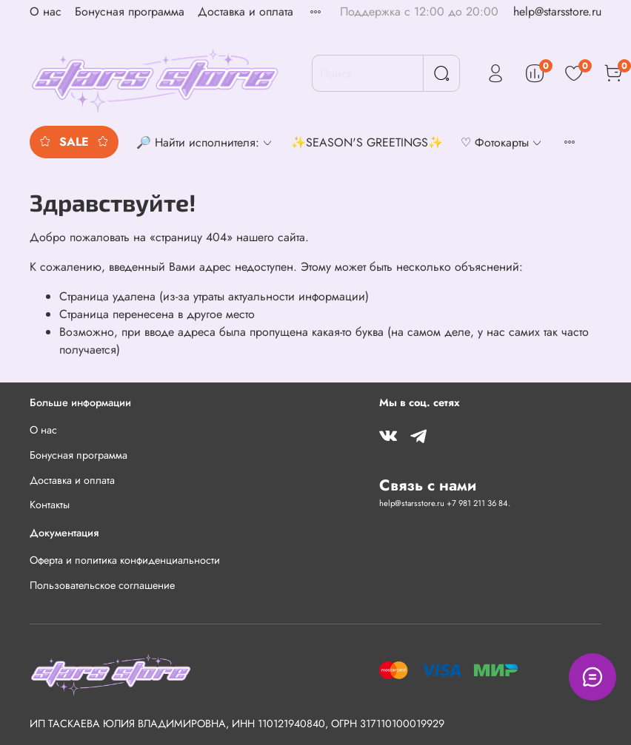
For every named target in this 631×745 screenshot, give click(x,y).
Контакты (50, 504)
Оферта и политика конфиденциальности (125, 560)
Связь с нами (427, 485)
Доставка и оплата (245, 11)
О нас (45, 11)
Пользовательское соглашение (102, 585)
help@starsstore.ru (557, 11)
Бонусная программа (129, 11)
